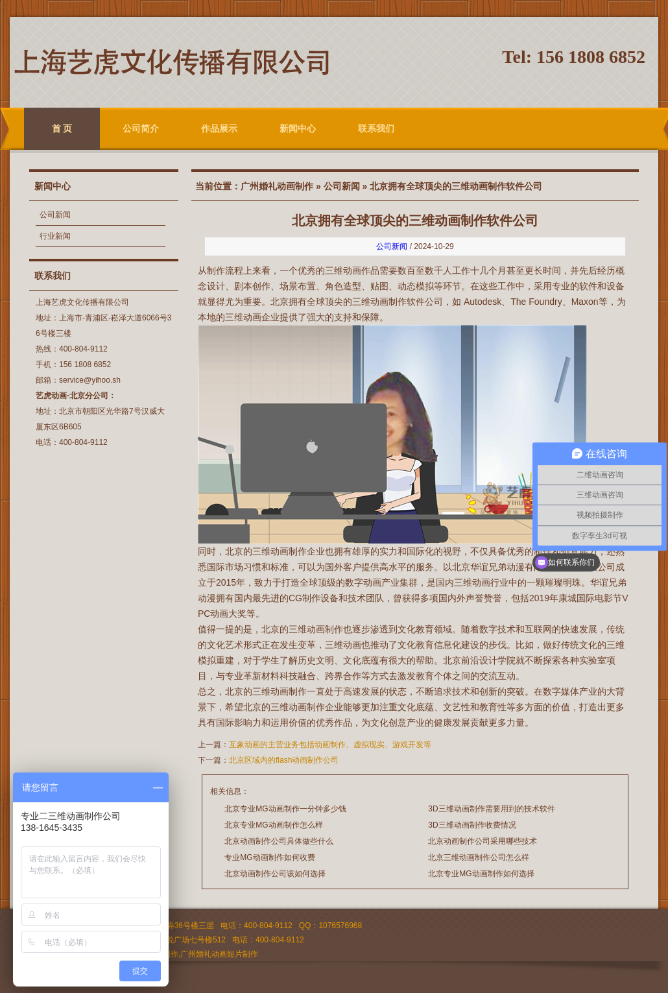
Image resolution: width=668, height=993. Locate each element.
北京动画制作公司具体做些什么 (278, 841)
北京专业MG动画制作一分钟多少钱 (285, 808)
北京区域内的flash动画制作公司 (284, 760)
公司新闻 (55, 214)
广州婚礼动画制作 (277, 186)
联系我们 (376, 128)
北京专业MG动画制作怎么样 (273, 825)
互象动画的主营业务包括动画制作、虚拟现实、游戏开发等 (330, 744)
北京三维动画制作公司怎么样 (478, 857)
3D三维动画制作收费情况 (472, 825)
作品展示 (219, 128)
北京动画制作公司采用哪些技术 (482, 841)
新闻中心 (298, 128)
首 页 (62, 128)
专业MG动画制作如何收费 (269, 857)
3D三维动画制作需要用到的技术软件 (491, 808)
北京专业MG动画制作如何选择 (481, 873)
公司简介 (141, 128)
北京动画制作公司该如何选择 (275, 873)
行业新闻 (55, 236)
